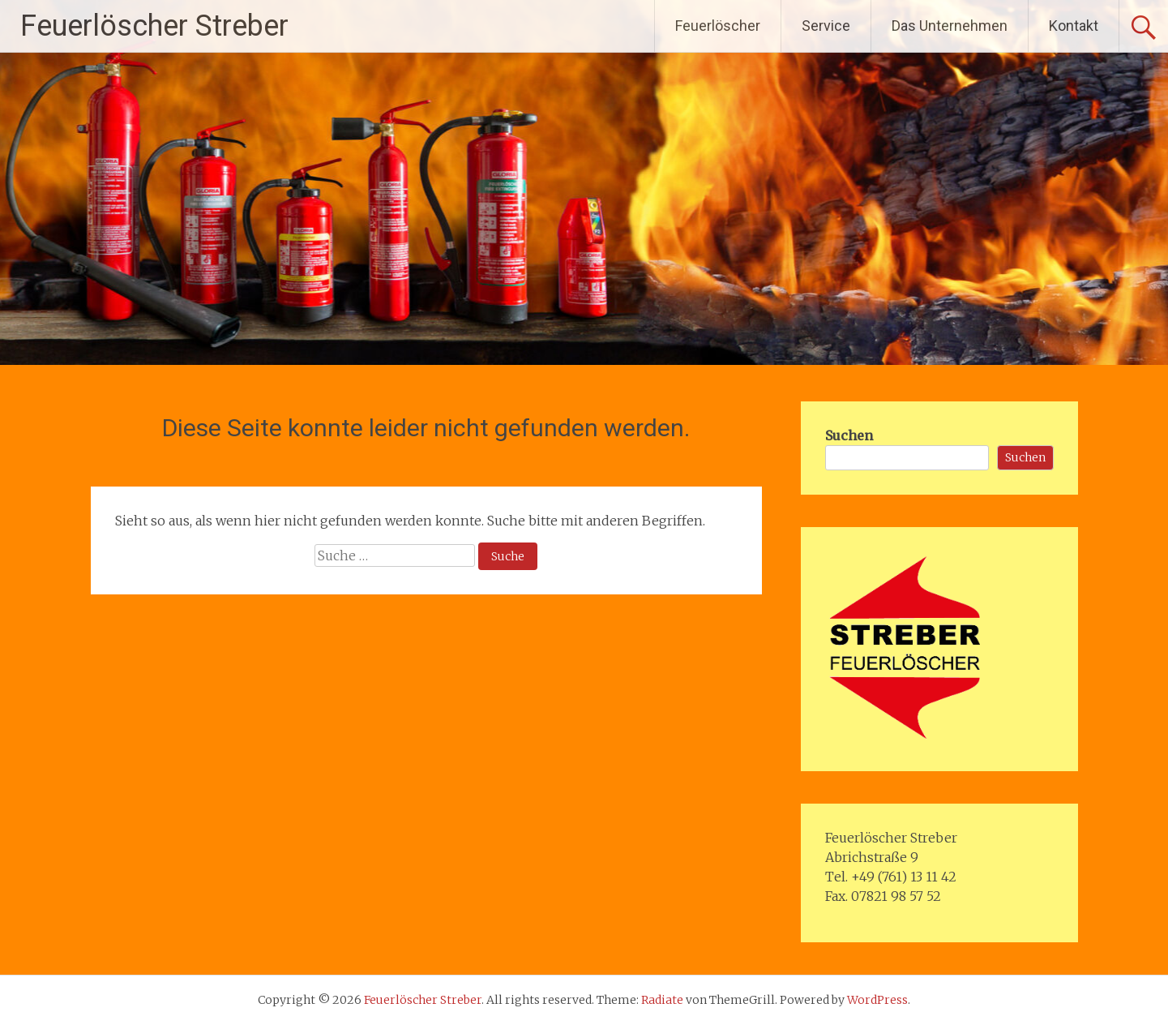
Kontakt (1073, 25)
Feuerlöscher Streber (154, 26)
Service (826, 25)
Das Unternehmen (950, 25)
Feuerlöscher (717, 25)
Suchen (849, 435)
